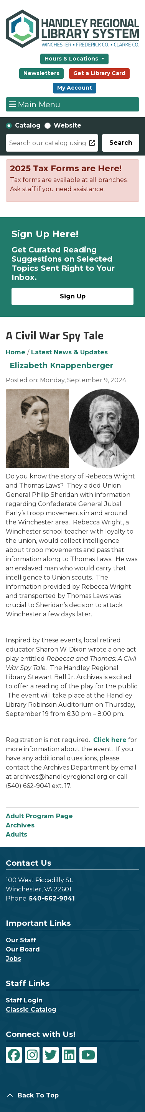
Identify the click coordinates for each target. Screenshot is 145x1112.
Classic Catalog (31, 1009)
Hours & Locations (72, 58)
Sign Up (73, 296)
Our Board (23, 949)
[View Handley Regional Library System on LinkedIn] (69, 1055)
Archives (20, 825)
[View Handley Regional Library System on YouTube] (88, 1055)
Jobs (13, 958)
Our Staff (21, 940)
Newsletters (41, 73)
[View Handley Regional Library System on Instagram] (32, 1055)
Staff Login (24, 1000)
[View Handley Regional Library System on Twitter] (51, 1055)
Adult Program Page (39, 816)
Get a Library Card (99, 73)
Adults (16, 834)
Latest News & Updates (69, 352)
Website (67, 125)
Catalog (28, 125)
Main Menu (35, 104)
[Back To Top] (72, 1096)
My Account (74, 87)
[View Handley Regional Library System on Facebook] (14, 1055)
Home (15, 352)
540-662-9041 (52, 898)
